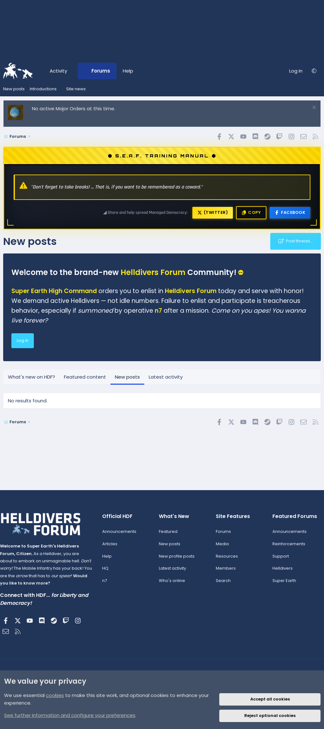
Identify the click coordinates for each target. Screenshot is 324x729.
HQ (106, 572)
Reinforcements (286, 547)
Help (128, 70)
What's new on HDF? (31, 377)
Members (225, 572)
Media (221, 547)
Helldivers (280, 572)
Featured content (85, 377)
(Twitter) (212, 212)
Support (278, 560)
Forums (100, 70)
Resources (226, 560)
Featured (168, 535)
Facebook (290, 212)
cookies (55, 695)
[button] (73, 71)
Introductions (43, 89)
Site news (76, 89)
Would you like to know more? (50, 587)
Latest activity (166, 377)
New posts (14, 89)
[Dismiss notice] (313, 108)
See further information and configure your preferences (69, 715)
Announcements (120, 535)
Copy (251, 212)
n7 (105, 584)
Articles (111, 547)
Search (222, 584)
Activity (58, 70)
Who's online (172, 584)
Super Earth (282, 584)
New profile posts (177, 560)
